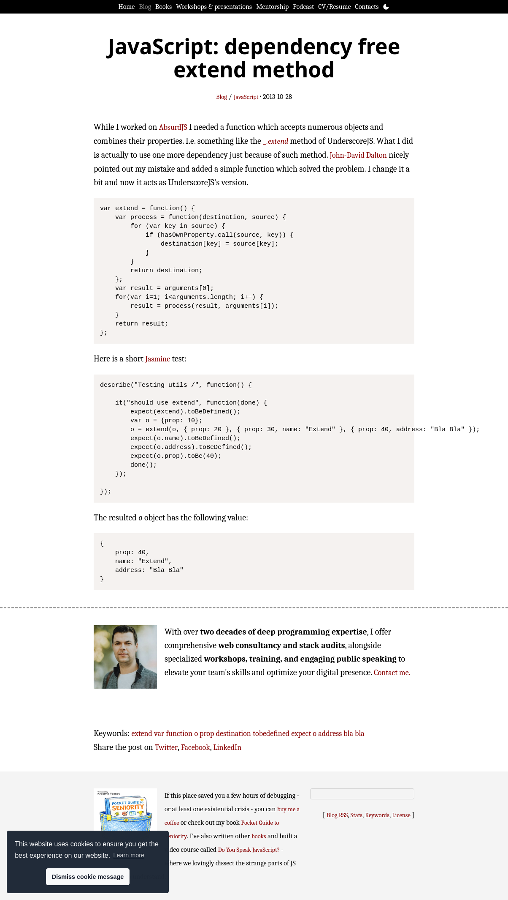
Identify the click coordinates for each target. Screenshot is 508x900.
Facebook (195, 747)
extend (142, 733)
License (401, 815)
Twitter (166, 747)
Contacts (367, 7)
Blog (145, 7)
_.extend (275, 141)
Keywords (377, 815)
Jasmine (158, 359)
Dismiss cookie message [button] (88, 876)
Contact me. (392, 672)
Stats (356, 815)
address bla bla (341, 733)
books (258, 836)
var (159, 733)
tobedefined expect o (284, 733)
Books (163, 7)
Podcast (303, 7)
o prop (204, 733)
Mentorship (272, 7)
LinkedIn (227, 747)
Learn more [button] (128, 855)
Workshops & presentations (214, 7)
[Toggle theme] (386, 6)
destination (233, 733)
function (179, 733)
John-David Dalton (358, 155)
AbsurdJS (173, 127)
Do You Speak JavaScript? (249, 849)
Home (127, 7)
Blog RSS (337, 815)
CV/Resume (334, 7)
